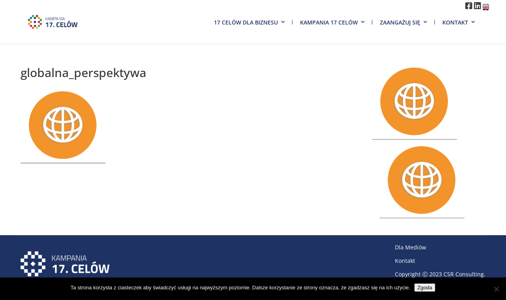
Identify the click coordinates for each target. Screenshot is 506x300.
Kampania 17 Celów (329, 22)
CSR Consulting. (464, 274)
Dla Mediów (410, 247)
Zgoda (424, 288)
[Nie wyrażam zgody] (496, 289)
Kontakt (455, 22)
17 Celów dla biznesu (246, 22)
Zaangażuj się (400, 22)
